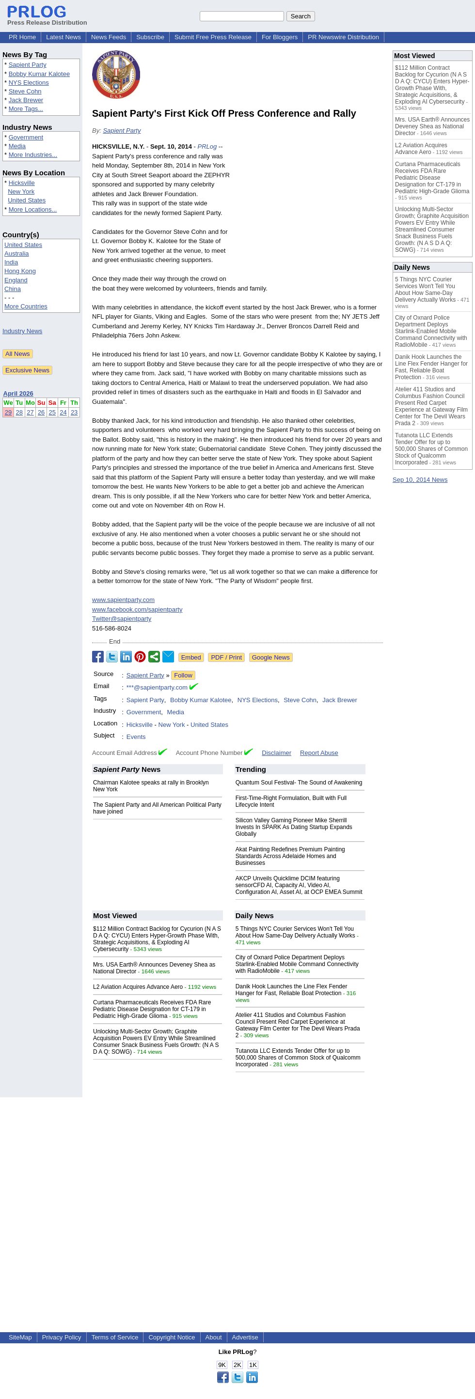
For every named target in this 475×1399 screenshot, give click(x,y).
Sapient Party (28, 64)
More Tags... (26, 108)
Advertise (245, 1337)
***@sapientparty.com (157, 687)
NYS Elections (29, 82)
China (12, 288)
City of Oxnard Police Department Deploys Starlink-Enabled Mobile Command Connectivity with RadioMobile (297, 964)
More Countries (26, 306)
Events (136, 736)
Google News (271, 657)
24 (63, 412)
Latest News (63, 37)
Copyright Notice (171, 1337)
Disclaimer (276, 752)
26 (41, 412)
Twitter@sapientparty (121, 618)
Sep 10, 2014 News (420, 479)
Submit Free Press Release (213, 37)
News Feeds (108, 37)
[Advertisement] (310, 213)
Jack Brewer (26, 100)
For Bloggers (280, 37)
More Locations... (33, 209)
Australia (16, 253)
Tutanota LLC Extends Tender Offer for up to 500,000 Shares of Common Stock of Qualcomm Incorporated (298, 1057)
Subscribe (150, 37)
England (16, 280)
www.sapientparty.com (123, 599)
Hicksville (22, 182)
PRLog (207, 146)
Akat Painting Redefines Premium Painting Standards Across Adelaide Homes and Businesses (290, 856)
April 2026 (18, 393)
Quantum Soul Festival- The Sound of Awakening (299, 782)
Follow (183, 675)
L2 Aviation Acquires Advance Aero (138, 987)
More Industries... (33, 154)
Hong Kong (20, 271)
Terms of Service (115, 1337)
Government (26, 137)
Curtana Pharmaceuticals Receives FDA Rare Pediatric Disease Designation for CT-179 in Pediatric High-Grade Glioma (152, 1009)
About (214, 1337)
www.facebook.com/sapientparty (137, 609)
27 (30, 412)
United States (27, 200)
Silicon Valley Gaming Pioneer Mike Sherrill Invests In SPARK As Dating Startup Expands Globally (294, 827)
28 (19, 412)
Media (17, 146)
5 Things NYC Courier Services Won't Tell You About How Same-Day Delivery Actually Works (295, 932)
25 (52, 412)
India (11, 262)
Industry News (22, 331)
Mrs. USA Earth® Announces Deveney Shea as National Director (432, 126)
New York (21, 191)
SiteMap (20, 1337)
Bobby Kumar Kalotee (39, 73)
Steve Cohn (25, 91)
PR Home (22, 37)
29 (8, 412)
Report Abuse (319, 752)
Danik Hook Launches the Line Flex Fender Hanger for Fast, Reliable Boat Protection (292, 990)
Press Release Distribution (47, 19)
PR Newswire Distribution (343, 37)
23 (74, 412)
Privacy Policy (61, 1337)
